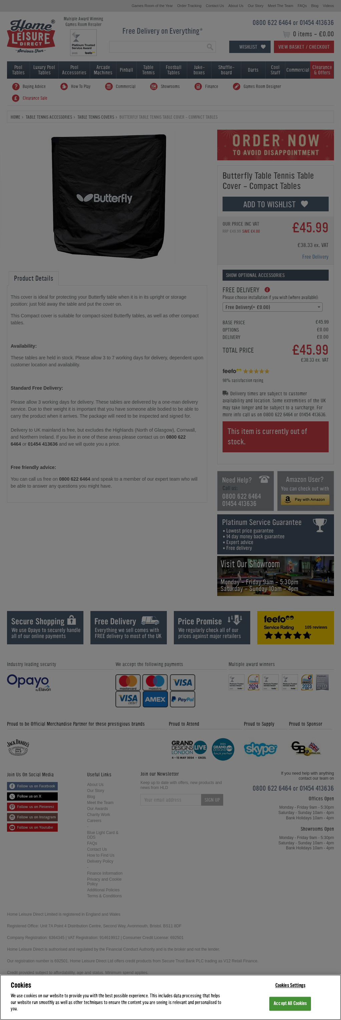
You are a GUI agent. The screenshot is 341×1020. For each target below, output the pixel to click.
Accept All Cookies (290, 1004)
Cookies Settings (290, 986)
